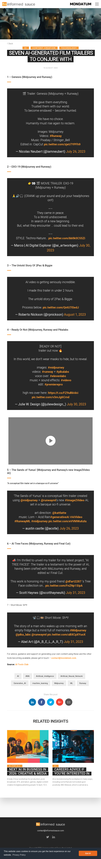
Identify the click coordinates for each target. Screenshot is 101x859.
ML (71, 683)
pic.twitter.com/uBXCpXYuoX (67, 634)
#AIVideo (76, 517)
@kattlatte (59, 513)
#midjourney (56, 367)
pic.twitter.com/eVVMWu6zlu (68, 521)
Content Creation (44, 48)
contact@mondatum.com (63, 658)
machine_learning (40, 683)
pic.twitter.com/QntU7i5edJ (61, 307)
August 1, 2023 (75, 314)
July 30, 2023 (76, 404)
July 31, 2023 (75, 593)
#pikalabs (63, 372)
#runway (47, 372)
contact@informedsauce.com (50, 832)
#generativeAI (59, 517)
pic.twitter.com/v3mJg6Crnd (50, 397)
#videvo (66, 380)
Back (10, 43)
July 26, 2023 (75, 151)
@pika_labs (22, 634)
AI (25, 48)
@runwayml (48, 500)
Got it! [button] (88, 853)
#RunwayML (21, 521)
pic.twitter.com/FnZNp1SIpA (67, 585)
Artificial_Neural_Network (71, 676)
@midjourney (28, 500)
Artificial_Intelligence (45, 676)
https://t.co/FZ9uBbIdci (63, 393)
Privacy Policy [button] (19, 855)
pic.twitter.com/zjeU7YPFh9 (62, 144)
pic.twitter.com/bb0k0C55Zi (67, 238)
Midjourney (59, 683)
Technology (69, 48)
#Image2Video (75, 500)
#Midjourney (78, 630)
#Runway (56, 136)
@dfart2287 (76, 581)
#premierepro (53, 384)
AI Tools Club (21, 664)
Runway (82, 683)
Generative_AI (20, 683)
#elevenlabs (58, 376)
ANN (27, 676)
